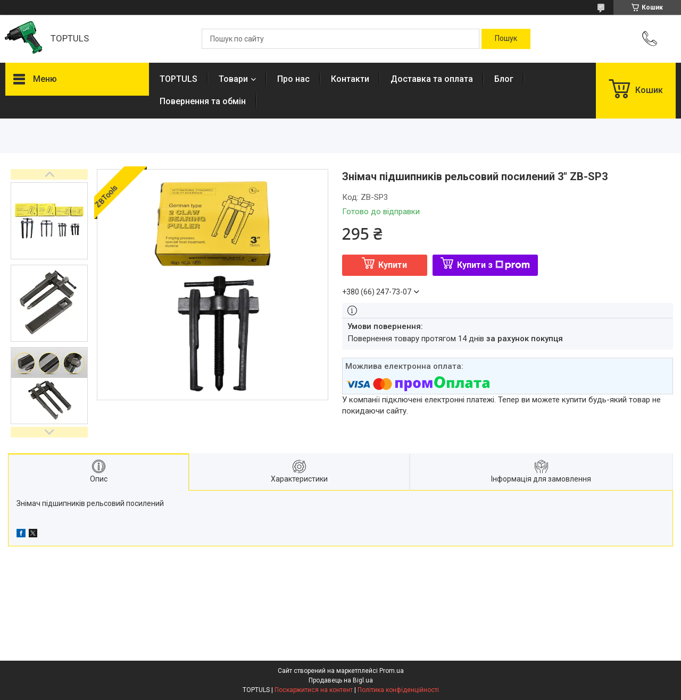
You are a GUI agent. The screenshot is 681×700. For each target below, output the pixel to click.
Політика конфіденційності (398, 690)
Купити (392, 265)
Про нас (293, 79)
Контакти (350, 79)
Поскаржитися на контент (314, 690)
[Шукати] (505, 39)
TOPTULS (178, 79)
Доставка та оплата (432, 79)
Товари (233, 79)
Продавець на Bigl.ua (341, 680)
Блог (503, 79)
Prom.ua (391, 670)
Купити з (493, 265)
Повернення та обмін (203, 101)
